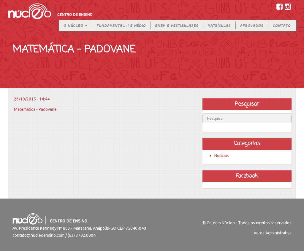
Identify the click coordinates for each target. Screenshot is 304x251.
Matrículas (219, 30)
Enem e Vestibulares (177, 30)
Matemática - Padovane (35, 109)
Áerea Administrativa (273, 233)
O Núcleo (76, 30)
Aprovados (252, 30)
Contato (282, 30)
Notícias (221, 155)
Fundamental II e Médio (121, 30)
